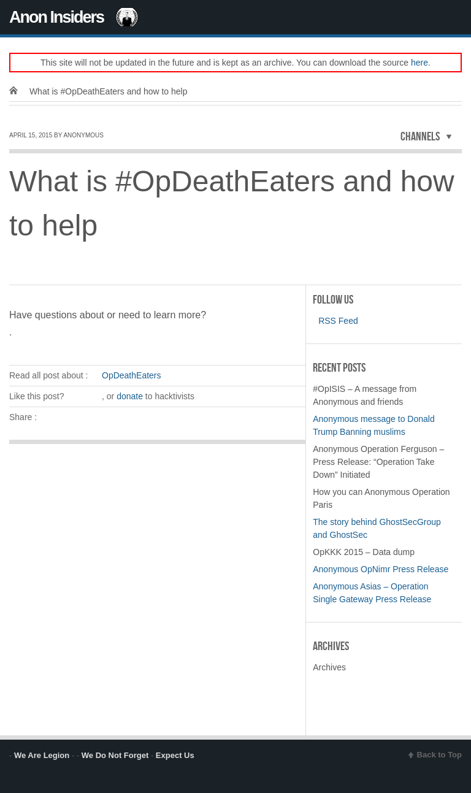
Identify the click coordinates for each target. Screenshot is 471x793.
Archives (329, 667)
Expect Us (175, 755)
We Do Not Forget (115, 755)
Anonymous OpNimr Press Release (380, 569)
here (419, 62)
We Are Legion (41, 755)
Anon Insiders (56, 17)
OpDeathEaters (131, 375)
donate (130, 396)
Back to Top (439, 754)
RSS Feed (335, 321)
